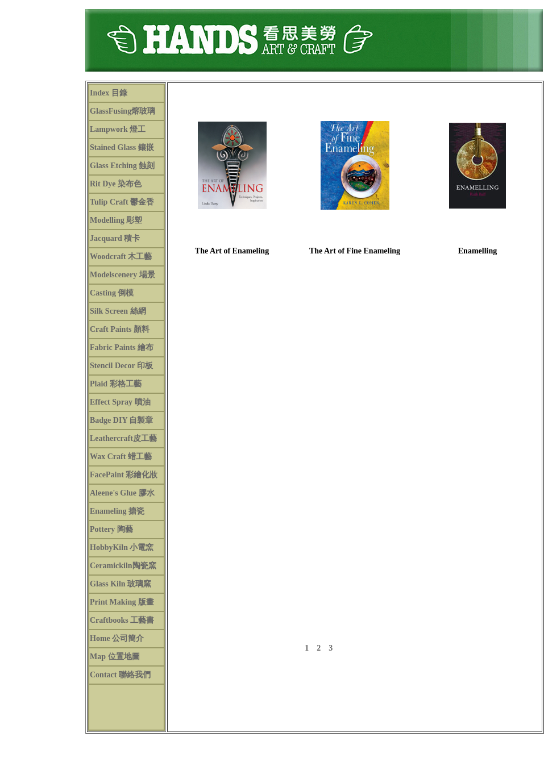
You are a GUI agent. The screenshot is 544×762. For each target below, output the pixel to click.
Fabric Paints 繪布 (121, 347)
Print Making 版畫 (122, 602)
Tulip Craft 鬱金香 (122, 202)
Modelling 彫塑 (116, 220)
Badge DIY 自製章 (121, 420)
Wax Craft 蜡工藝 (121, 456)
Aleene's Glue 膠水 (122, 493)
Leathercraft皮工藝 (123, 438)
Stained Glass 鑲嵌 (122, 147)
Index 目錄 (108, 93)
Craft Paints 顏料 (120, 329)
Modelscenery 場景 (122, 274)
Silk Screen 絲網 (118, 311)
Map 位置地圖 (115, 656)
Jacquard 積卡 (115, 238)
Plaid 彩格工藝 (116, 384)
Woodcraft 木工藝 (121, 256)
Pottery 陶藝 (111, 529)
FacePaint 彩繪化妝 (123, 474)
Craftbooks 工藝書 (122, 620)
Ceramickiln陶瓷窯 (123, 565)
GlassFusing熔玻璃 (122, 111)
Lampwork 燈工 (118, 129)
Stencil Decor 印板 (121, 365)
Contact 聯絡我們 (120, 675)
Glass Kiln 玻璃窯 (120, 584)
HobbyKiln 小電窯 (121, 547)
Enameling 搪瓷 (117, 511)
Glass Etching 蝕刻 (122, 165)
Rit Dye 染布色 (116, 184)
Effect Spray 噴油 (120, 402)
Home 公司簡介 (117, 638)
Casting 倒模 (112, 293)
